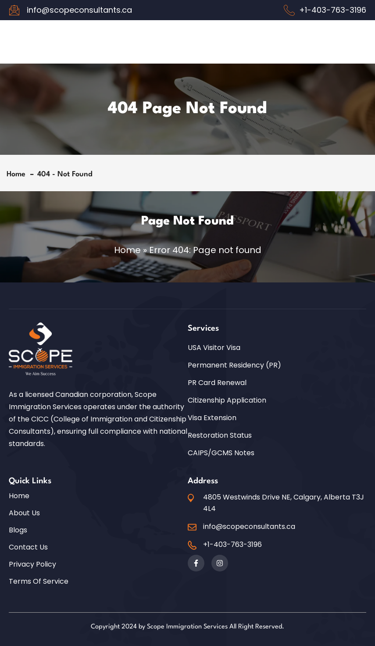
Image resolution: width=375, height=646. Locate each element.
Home (18, 174)
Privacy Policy (32, 564)
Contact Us (28, 547)
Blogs (18, 530)
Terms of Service (38, 581)
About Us (24, 513)
